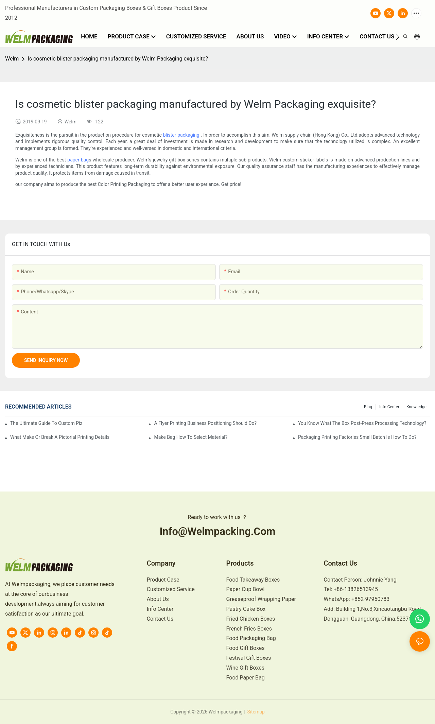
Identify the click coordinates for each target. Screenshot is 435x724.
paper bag (78, 159)
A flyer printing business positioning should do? (205, 423)
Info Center (389, 406)
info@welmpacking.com (217, 531)
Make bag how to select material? (190, 437)
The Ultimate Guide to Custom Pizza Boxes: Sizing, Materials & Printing (46, 423)
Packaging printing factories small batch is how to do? (357, 437)
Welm (12, 58)
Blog (368, 406)
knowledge (416, 406)
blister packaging (181, 135)
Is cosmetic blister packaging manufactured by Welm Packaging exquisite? (118, 58)
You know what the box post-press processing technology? (362, 423)
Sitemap (255, 711)
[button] (398, 37)
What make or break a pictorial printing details (59, 437)
